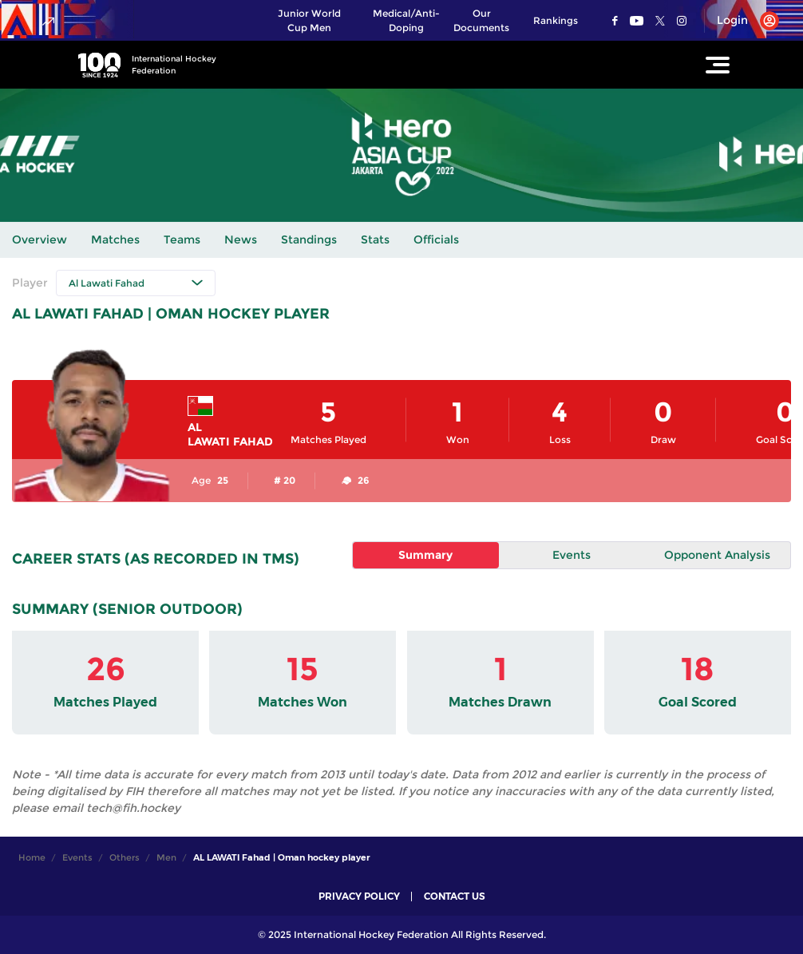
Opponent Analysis (717, 555)
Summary (425, 555)
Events (571, 555)
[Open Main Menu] (718, 65)
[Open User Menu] (742, 20)
